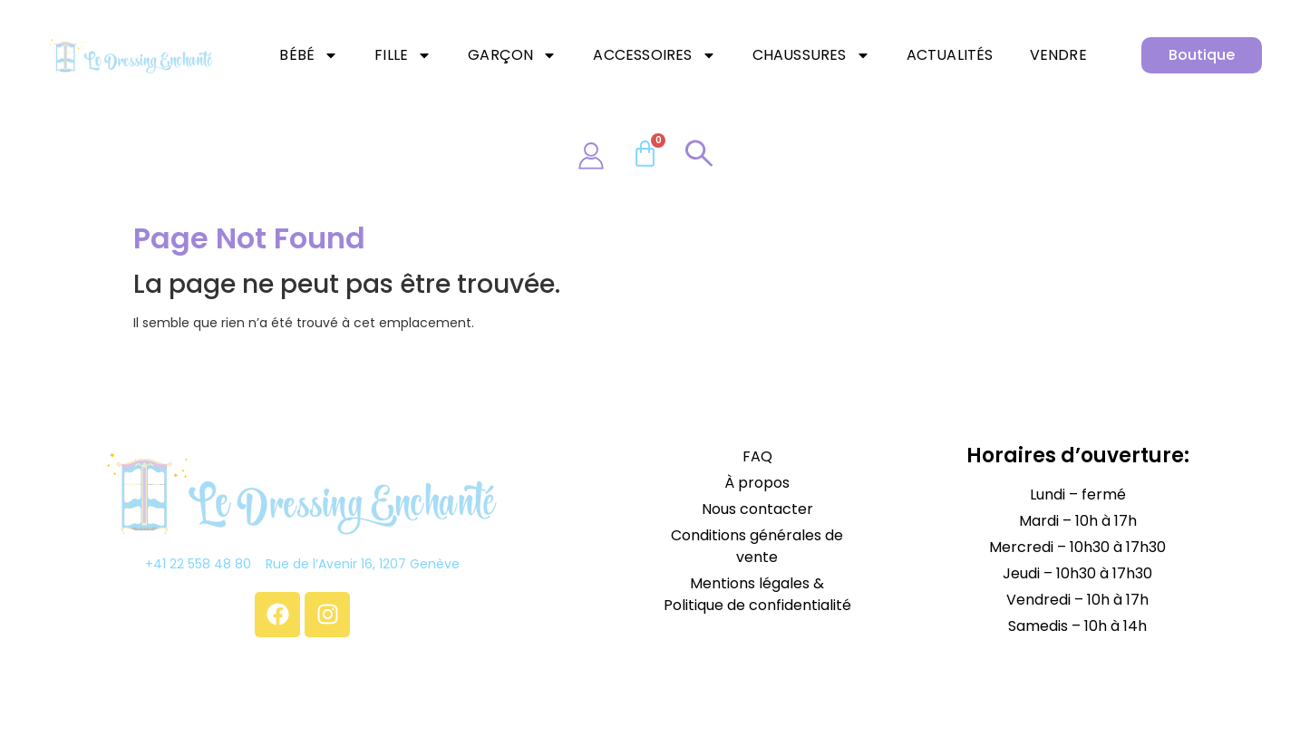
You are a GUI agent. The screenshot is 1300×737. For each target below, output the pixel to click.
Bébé (308, 55)
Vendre (1058, 54)
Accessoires (654, 55)
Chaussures (811, 55)
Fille (403, 55)
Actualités (950, 54)
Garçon (512, 55)
